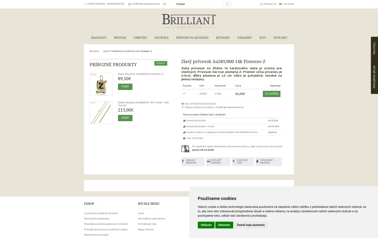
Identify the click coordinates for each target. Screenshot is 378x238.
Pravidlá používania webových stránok (106, 224)
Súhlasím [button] (206, 224)
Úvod (141, 213)
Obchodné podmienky (96, 219)
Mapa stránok (146, 230)
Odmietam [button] (224, 224)
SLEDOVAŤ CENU (242, 161)
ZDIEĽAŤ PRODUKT (191, 161)
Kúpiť (125, 86)
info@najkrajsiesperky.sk (230, 107)
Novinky (374, 48)
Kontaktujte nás (147, 224)
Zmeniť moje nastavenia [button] (251, 224)
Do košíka (271, 93)
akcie (374, 77)
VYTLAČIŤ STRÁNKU (216, 161)
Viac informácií (193, 138)
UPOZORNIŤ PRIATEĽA (266, 161)
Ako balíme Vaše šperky (151, 219)
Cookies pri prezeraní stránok (101, 213)
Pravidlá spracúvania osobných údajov (106, 230)
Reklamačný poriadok (96, 235)
